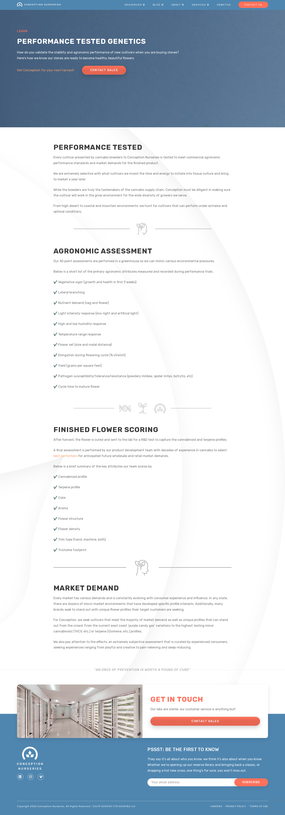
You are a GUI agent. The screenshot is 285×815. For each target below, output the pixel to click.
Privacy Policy (236, 806)
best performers (65, 456)
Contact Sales (104, 70)
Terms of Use (259, 806)
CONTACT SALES (205, 721)
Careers (216, 806)
